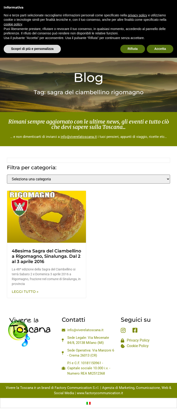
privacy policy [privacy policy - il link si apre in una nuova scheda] (137, 4)
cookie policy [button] (13, 13)
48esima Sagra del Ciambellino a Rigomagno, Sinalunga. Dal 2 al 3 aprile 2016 (46, 256)
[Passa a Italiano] (88, 403)
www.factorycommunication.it (100, 393)
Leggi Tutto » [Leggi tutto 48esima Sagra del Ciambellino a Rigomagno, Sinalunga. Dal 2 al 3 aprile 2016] (25, 291)
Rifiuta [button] (133, 38)
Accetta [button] (160, 38)
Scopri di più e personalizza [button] (32, 38)
